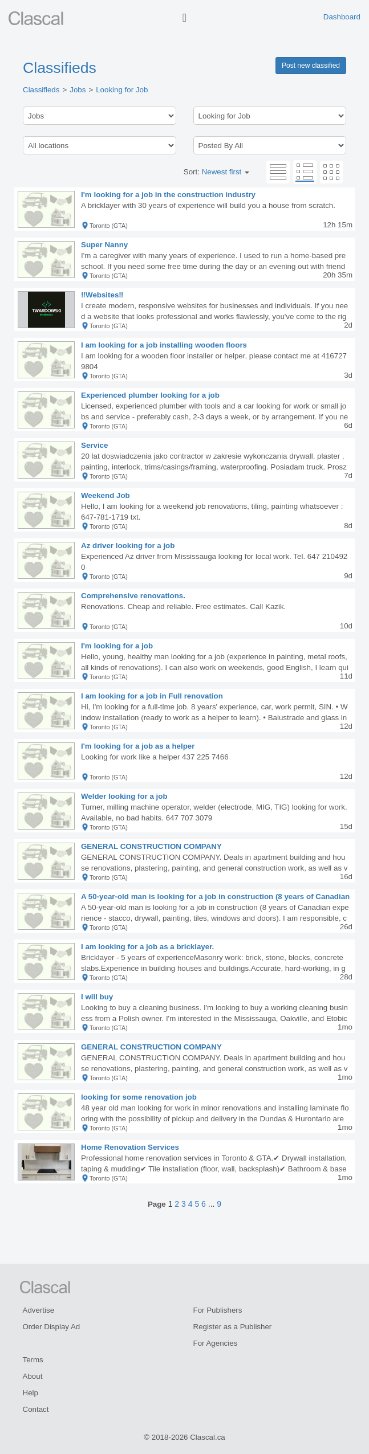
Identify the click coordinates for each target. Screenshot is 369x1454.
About (33, 1376)
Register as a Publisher (232, 1326)
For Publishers (217, 1310)
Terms (33, 1359)
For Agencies (215, 1343)
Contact (36, 1409)
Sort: (216, 172)
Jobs (78, 89)
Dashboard (341, 17)
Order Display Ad (51, 1326)
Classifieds (59, 67)
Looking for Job (122, 89)
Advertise (39, 1310)
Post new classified (311, 66)
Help (30, 1392)
